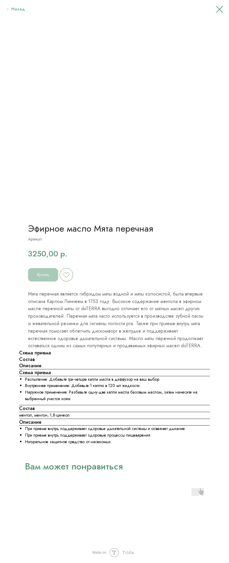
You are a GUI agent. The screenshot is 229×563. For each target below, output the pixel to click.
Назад (18, 9)
